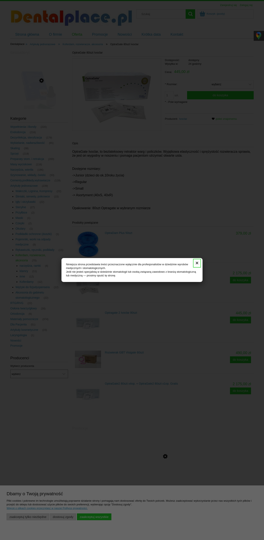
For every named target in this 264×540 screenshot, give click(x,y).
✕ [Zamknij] (197, 263)
